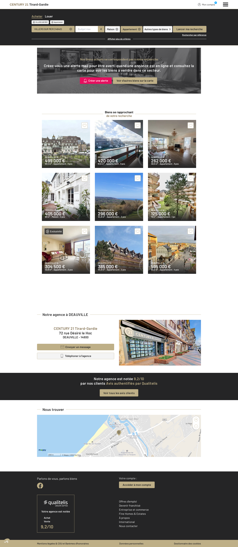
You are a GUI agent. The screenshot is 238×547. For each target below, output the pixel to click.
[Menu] (225, 4)
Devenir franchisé (129, 505)
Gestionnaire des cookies (187, 543)
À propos (124, 517)
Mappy (66, 455)
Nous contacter (128, 526)
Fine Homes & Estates (132, 513)
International (127, 522)
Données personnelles (131, 543)
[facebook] (40, 486)
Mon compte (206, 4)
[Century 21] (29, 4)
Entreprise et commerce (134, 509)
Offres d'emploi (128, 501)
